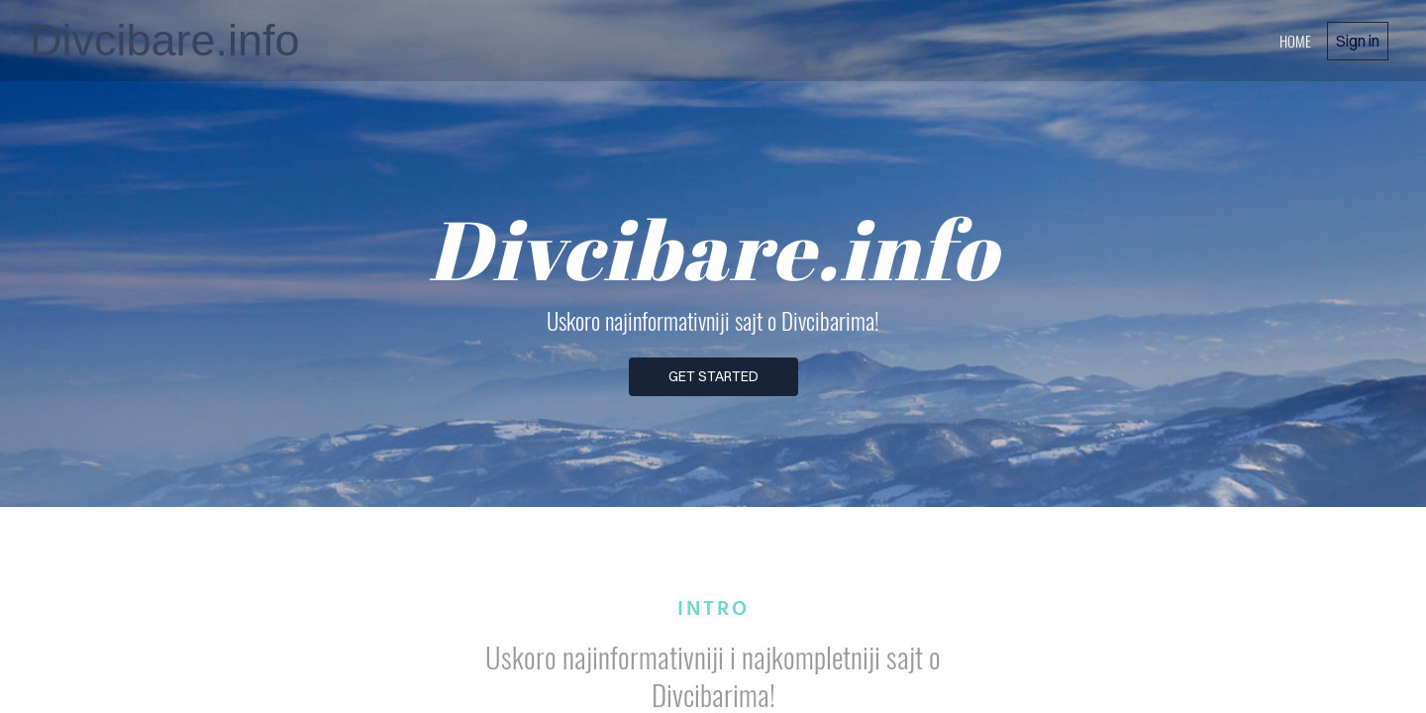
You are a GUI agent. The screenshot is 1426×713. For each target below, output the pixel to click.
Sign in (1357, 41)
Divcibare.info (165, 40)
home (1295, 40)
